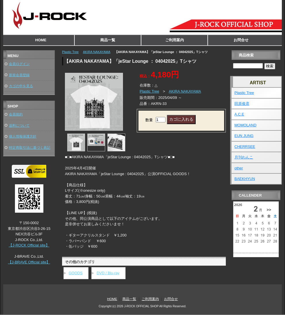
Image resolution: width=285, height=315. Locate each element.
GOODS (75, 273)
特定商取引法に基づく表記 (29, 147)
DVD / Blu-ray (108, 273)
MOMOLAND (245, 125)
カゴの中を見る (21, 86)
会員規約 (16, 114)
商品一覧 (107, 40)
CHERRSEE (244, 146)
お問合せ (241, 40)
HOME (41, 40)
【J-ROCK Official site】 (29, 245)
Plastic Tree (70, 52)
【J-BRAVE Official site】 (29, 262)
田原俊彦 (241, 103)
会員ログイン (19, 64)
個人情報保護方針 (22, 136)
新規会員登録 (19, 75)
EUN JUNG (243, 136)
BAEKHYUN (244, 179)
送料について (19, 125)
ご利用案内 (174, 40)
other (238, 168)
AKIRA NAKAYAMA (96, 52)
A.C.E (239, 114)
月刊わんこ (243, 157)
